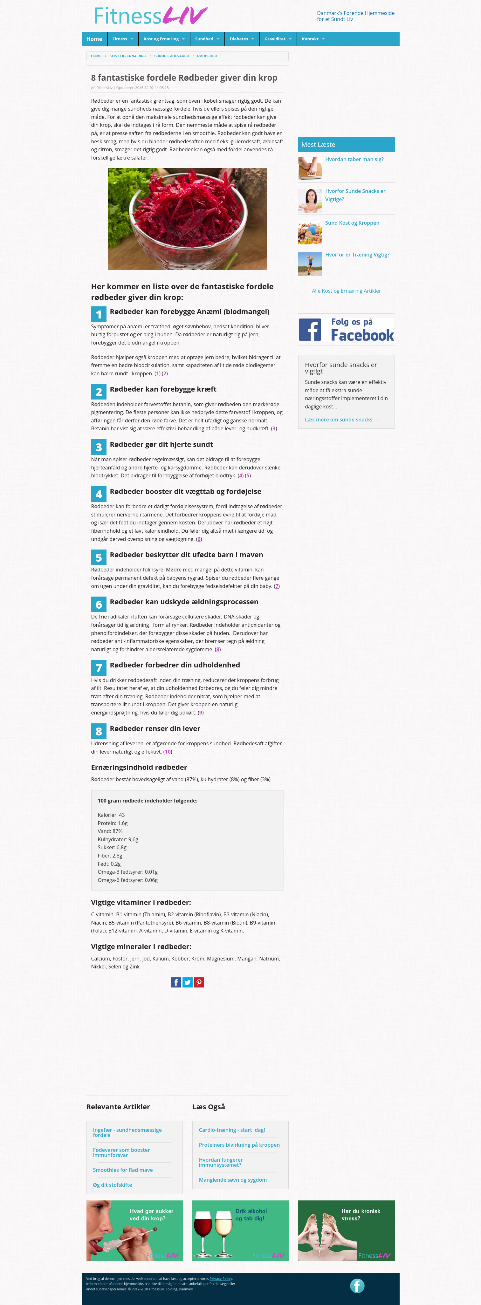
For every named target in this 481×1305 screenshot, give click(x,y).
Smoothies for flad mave (123, 1169)
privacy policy (326, 1291)
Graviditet (275, 39)
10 (168, 751)
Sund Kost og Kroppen (352, 222)
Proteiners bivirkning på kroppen (239, 1144)
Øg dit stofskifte (112, 1184)
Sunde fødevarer (171, 56)
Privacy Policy (221, 1278)
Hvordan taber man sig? (354, 159)
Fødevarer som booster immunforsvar (121, 1152)
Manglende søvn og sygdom (233, 1179)
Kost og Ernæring (161, 39)
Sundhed (204, 39)
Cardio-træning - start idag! (232, 1129)
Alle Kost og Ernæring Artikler (346, 290)
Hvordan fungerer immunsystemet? (221, 1162)
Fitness (120, 39)
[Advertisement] (187, 1045)
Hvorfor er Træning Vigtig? (357, 254)
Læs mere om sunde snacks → (342, 419)
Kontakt (310, 39)
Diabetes (239, 39)
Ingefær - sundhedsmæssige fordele (127, 1132)
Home (90, 39)
